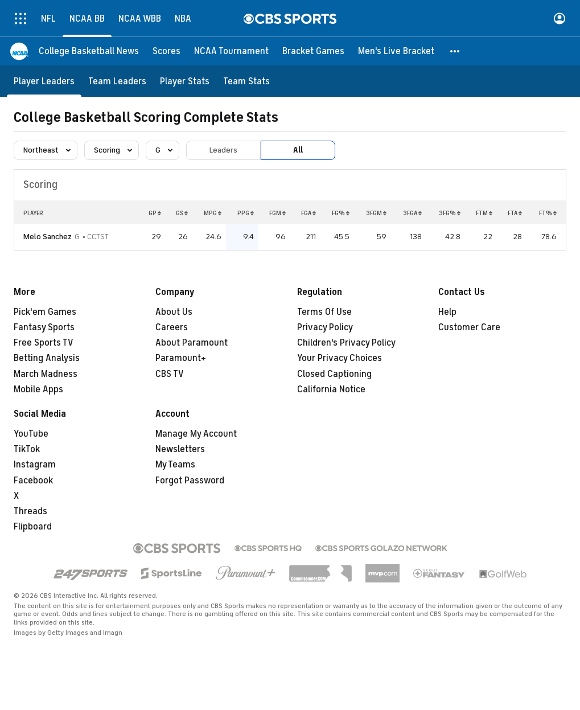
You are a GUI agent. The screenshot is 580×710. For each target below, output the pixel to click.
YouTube (31, 434)
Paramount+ (180, 358)
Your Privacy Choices (339, 358)
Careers (171, 327)
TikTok (27, 449)
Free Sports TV (43, 342)
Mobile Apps (38, 389)
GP (155, 213)
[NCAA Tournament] (231, 51)
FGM (277, 213)
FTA (515, 213)
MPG (212, 213)
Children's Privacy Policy (346, 342)
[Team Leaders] (117, 81)
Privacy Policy (325, 327)
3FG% (449, 213)
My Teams (175, 464)
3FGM (376, 213)
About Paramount (191, 342)
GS (182, 213)
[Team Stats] (246, 81)
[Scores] (166, 51)
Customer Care (469, 327)
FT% (548, 213)
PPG (245, 213)
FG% (340, 213)
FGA (308, 213)
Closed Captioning (334, 374)
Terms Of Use (324, 312)
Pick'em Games (45, 312)
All (298, 150)
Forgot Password (189, 480)
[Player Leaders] (44, 81)
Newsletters (180, 449)
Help (447, 312)
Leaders (223, 150)
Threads (30, 511)
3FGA (412, 213)
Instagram (35, 464)
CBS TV (169, 374)
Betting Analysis (47, 358)
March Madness (45, 374)
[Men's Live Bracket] (396, 51)
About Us (173, 312)
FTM (484, 213)
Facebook (33, 480)
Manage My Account (196, 434)
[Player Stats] (184, 81)
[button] (455, 51)
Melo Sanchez (47, 236)
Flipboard (33, 526)
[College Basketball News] (89, 51)
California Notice (331, 389)
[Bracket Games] (313, 51)
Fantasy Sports (44, 327)
